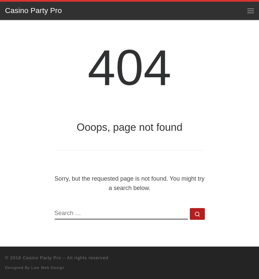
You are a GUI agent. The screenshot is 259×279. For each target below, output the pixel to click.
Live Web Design (47, 268)
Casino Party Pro (42, 257)
